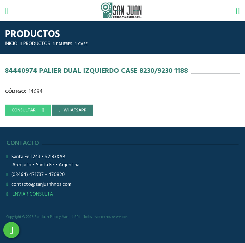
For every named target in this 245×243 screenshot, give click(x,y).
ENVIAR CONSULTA (29, 194)
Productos (36, 44)
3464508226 (11, 230)
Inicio (11, 44)
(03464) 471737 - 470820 (38, 175)
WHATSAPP (75, 110)
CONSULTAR (24, 110)
